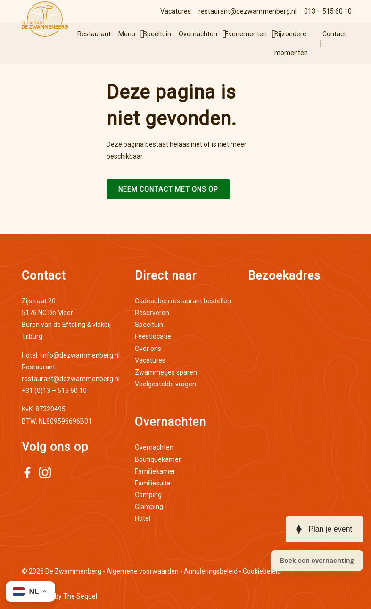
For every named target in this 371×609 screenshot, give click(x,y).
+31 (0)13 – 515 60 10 (54, 390)
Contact (334, 34)
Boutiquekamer (158, 459)
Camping (148, 495)
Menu (126, 34)
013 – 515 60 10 (328, 11)
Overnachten (198, 34)
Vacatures (175, 11)
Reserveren (152, 313)
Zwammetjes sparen (166, 372)
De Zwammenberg (73, 571)
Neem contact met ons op (168, 189)
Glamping (149, 506)
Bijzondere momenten (291, 43)
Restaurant (94, 34)
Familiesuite (153, 483)
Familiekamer (155, 471)
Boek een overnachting (317, 560)
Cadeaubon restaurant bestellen (183, 301)
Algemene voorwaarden (143, 571)
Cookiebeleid (262, 571)
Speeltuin (157, 34)
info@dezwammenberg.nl (71, 355)
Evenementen (246, 34)
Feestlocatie (153, 336)
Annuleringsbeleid (211, 571)
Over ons (148, 348)
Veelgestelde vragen (165, 384)
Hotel (142, 518)
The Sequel (80, 596)
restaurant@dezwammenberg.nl (247, 11)
